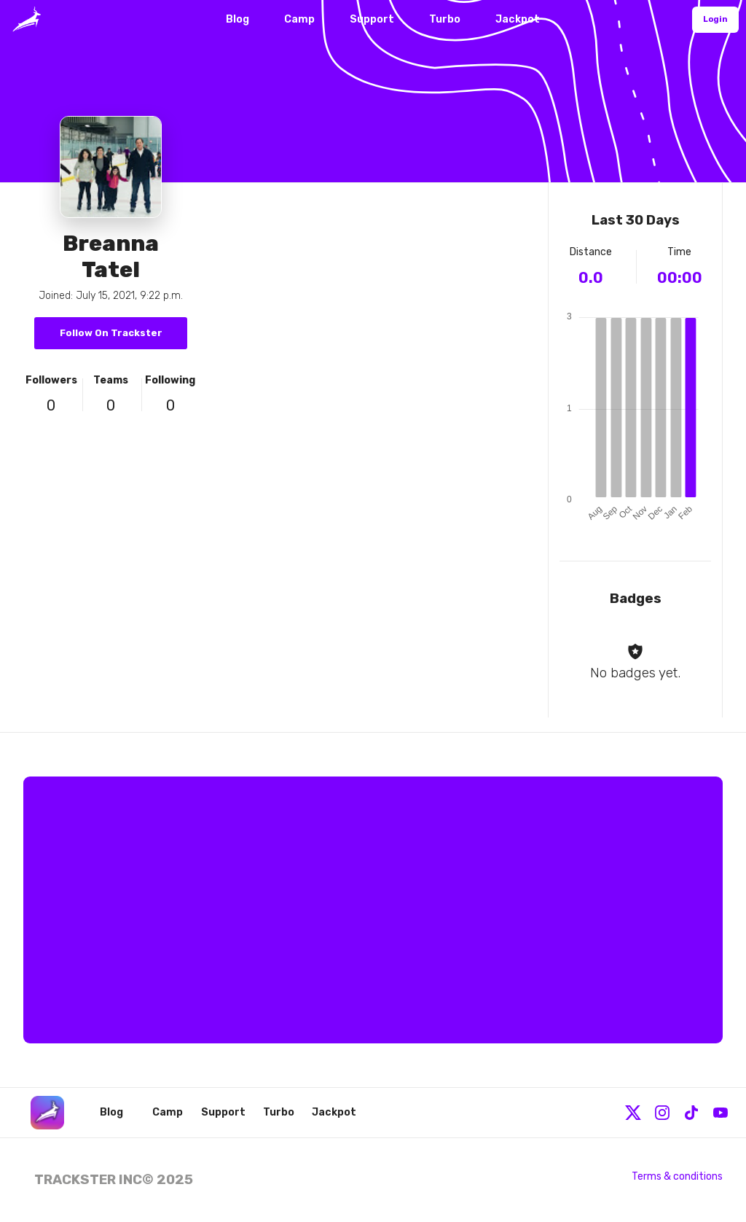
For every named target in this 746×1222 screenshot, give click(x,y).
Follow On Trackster (111, 332)
